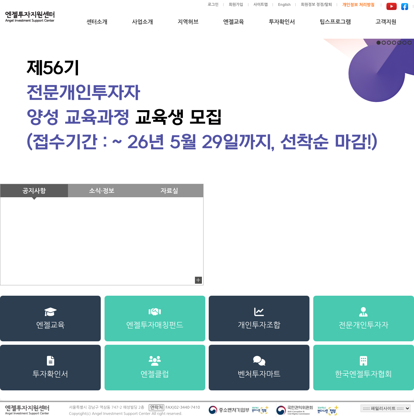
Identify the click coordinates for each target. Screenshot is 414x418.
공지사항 (34, 191)
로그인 (213, 5)
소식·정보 (102, 191)
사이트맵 (261, 5)
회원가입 (236, 5)
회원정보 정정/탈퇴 (316, 5)
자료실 (169, 191)
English (284, 5)
